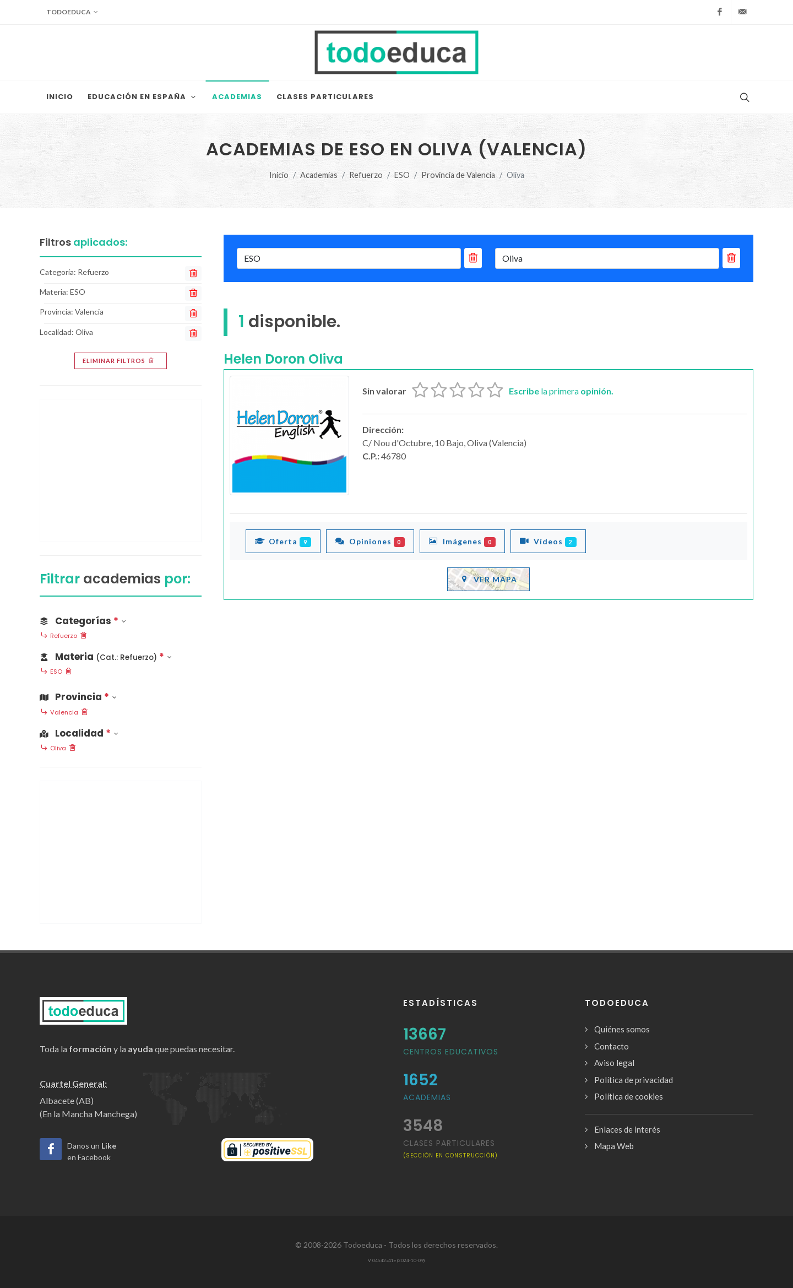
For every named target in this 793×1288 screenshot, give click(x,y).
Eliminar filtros (119, 360)
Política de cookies (628, 1096)
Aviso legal (614, 1063)
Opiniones (370, 541)
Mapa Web (614, 1146)
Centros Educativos (450, 1051)
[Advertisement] (120, 470)
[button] (121, 655)
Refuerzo (366, 175)
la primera (561, 391)
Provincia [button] (78, 696)
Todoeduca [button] (72, 12)
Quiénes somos (622, 1029)
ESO (402, 175)
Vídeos (548, 541)
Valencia (64, 713)
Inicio (279, 175)
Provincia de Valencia (458, 175)
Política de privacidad (633, 1080)
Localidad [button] (79, 733)
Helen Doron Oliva (283, 359)
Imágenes (462, 541)
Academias (319, 175)
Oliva (58, 749)
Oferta (283, 541)
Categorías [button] (83, 620)
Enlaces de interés (627, 1129)
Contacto (611, 1046)
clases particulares (450, 1148)
